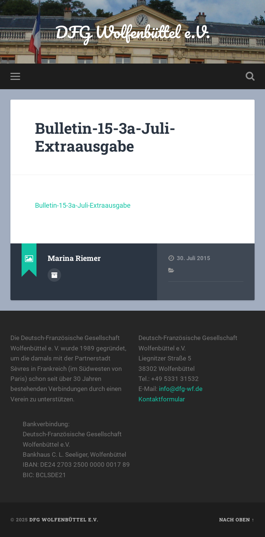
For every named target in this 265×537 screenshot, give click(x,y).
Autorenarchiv (54, 275)
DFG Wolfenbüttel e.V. (132, 32)
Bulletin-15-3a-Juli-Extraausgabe (105, 137)
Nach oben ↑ (236, 520)
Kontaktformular (161, 399)
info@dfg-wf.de (180, 388)
